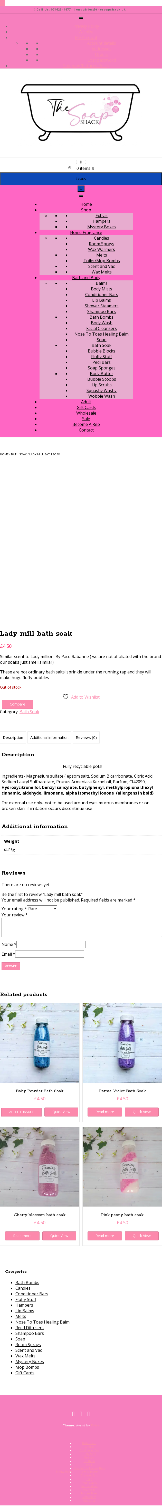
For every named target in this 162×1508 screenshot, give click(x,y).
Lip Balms (24, 1311)
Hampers (24, 1305)
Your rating (14, 909)
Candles (23, 1288)
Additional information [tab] (49, 737)
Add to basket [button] (21, 1112)
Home (4, 454)
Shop (86, 210)
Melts (20, 1316)
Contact (86, 430)
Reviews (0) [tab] (86, 737)
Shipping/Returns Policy (86, 65)
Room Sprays (28, 1344)
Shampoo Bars (29, 1333)
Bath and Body (86, 277)
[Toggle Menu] (81, 18)
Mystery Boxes (101, 227)
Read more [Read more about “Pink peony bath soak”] (105, 1235)
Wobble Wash (101, 396)
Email (8, 954)
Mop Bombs (27, 1367)
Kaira (95, 1425)
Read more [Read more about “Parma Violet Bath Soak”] (105, 1111)
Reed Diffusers (29, 1327)
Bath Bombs (27, 1282)
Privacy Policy (86, 26)
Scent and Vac (28, 1350)
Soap (20, 1339)
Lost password (102, 60)
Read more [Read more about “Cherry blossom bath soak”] (22, 1235)
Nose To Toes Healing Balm (42, 1322)
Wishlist (86, 32)
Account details (101, 43)
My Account (86, 37)
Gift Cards (24, 1373)
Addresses (101, 49)
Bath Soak (19, 454)
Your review (15, 915)
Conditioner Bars (31, 1294)
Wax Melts (102, 272)
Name (9, 944)
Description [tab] (13, 737)
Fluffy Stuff (25, 1299)
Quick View (61, 1111)
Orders (101, 54)
